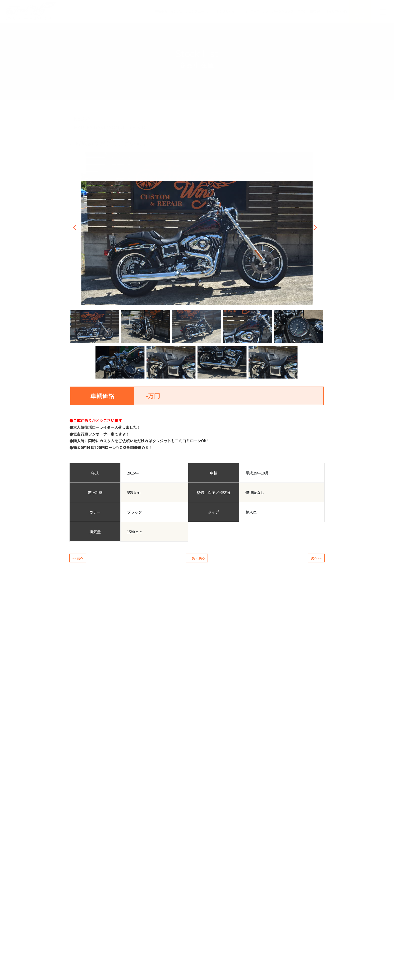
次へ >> (316, 558)
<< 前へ (77, 558)
